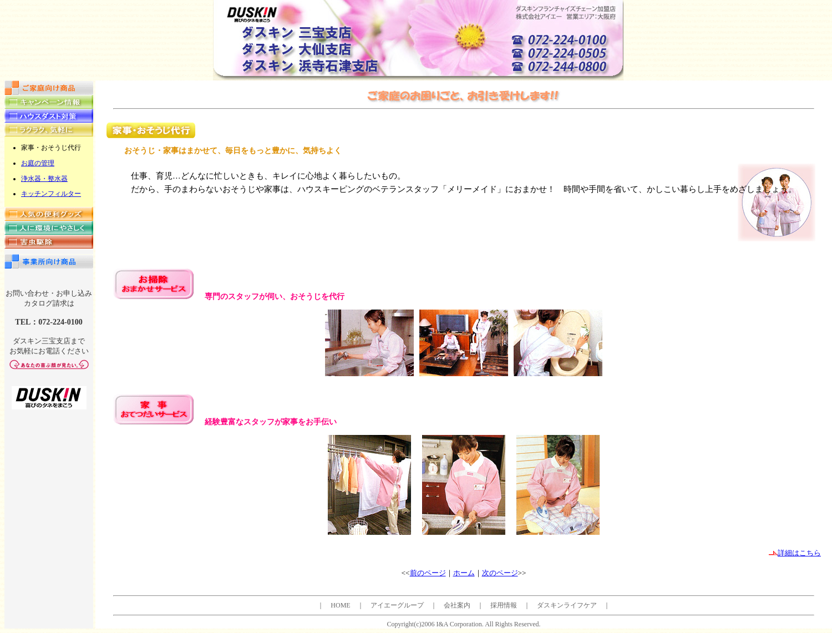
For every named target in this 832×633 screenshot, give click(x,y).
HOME (340, 605)
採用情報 (503, 605)
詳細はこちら (795, 553)
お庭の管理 (37, 163)
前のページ (428, 573)
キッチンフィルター (51, 194)
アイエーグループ (397, 605)
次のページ (500, 573)
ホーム (464, 573)
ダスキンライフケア (567, 605)
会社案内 (457, 605)
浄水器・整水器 (44, 179)
